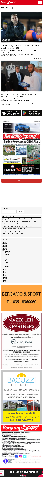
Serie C (7, 55)
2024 (5, 245)
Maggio (7, 262)
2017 (5, 274)
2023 (5, 247)
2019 (5, 271)
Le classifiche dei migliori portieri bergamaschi (11, 231)
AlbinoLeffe (14, 54)
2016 (5, 275)
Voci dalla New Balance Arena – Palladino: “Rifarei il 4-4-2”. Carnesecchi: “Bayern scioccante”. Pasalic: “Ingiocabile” (20, 219)
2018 (5, 272)
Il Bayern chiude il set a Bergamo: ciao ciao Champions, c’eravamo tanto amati (17, 224)
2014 (5, 278)
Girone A (31, 54)
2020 (5, 269)
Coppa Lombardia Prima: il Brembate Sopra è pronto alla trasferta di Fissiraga (17, 226)
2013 (5, 280)
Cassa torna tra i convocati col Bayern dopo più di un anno (13, 228)
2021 (5, 250)
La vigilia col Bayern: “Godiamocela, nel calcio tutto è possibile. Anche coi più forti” (18, 235)
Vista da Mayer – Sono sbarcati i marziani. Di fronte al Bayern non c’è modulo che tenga (19, 221)
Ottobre (7, 254)
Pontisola (8, 104)
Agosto (6, 257)
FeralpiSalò (26, 54)
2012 (5, 281)
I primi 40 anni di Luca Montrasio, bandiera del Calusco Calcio (14, 230)
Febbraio (7, 266)
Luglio (6, 259)
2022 (5, 248)
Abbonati (21, 181)
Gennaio (7, 268)
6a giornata (8, 54)
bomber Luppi (7, 103)
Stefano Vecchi (13, 55)
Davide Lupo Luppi (15, 103)
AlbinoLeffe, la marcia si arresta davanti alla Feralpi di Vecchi (20, 46)
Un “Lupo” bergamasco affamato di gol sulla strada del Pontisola (19, 95)
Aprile (6, 263)
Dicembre (7, 251)
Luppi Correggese (31, 103)
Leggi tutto (37, 58)
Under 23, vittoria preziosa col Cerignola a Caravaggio (12, 233)
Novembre (7, 253)
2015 (5, 277)
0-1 (5, 54)
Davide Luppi (20, 54)
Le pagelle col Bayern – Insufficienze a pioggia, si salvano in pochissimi (16, 223)
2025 (5, 244)
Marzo (6, 265)
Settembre (7, 256)
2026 (5, 242)
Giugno (7, 260)
